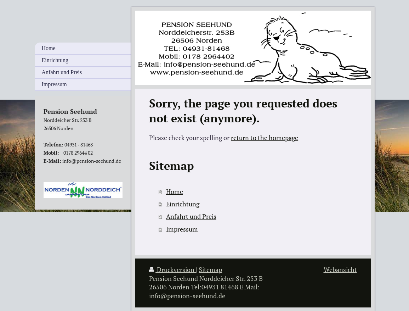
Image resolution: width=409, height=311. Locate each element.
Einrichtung (182, 204)
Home (174, 192)
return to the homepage (264, 138)
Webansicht (340, 270)
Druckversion (172, 270)
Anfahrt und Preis (191, 216)
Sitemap (210, 270)
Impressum (182, 229)
